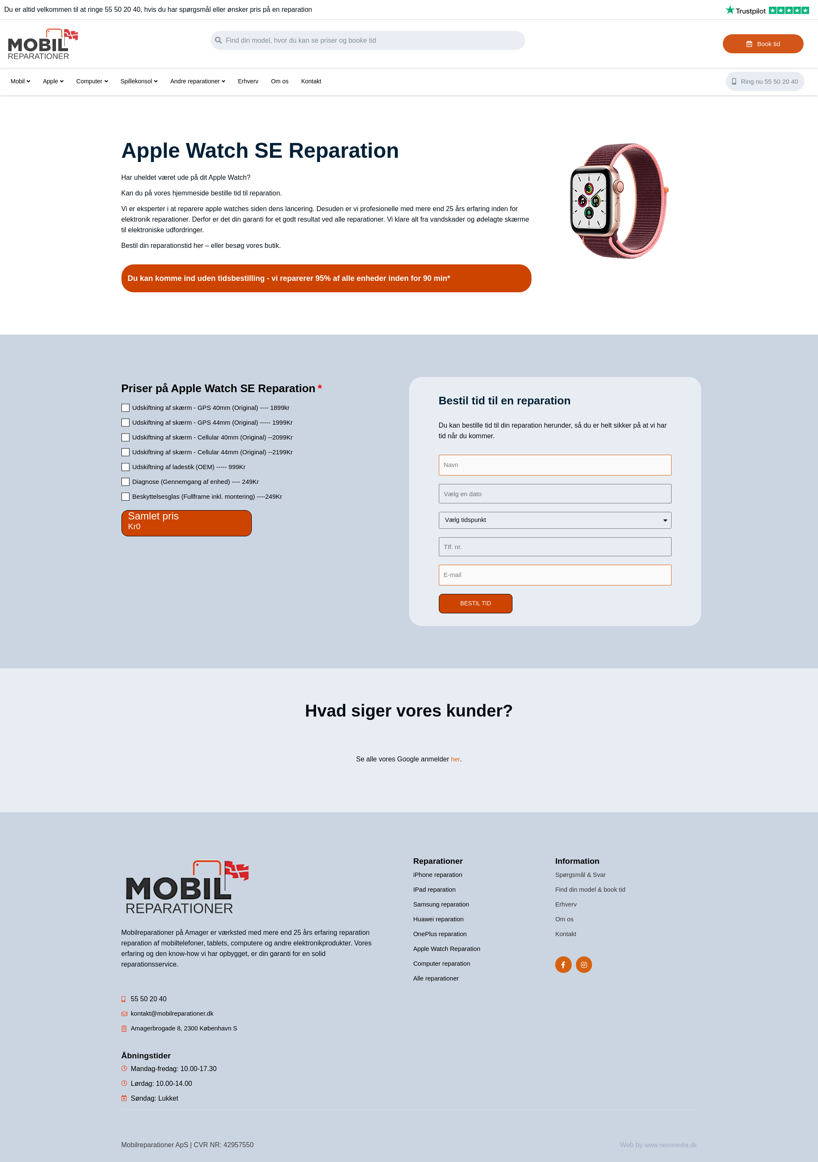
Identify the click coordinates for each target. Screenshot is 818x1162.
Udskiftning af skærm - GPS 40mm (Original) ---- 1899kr (211, 407)
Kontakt (311, 81)
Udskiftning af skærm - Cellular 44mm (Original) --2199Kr (212, 452)
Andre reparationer (197, 81)
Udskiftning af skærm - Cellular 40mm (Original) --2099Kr (212, 437)
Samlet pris (153, 516)
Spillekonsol (139, 81)
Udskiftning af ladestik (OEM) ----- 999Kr (189, 466)
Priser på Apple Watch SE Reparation (218, 388)
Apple (53, 81)
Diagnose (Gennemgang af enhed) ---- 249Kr (195, 481)
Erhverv (248, 81)
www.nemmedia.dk (668, 1146)
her (455, 761)
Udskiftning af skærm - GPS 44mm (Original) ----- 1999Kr (212, 422)
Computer (91, 81)
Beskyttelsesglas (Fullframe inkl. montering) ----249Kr (207, 496)
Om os (279, 81)
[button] (477, 605)
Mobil (20, 81)
